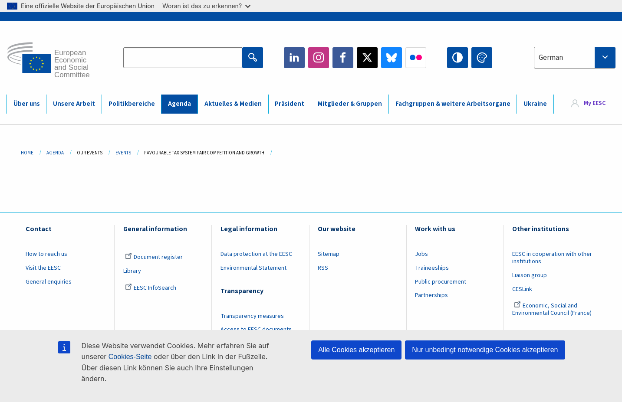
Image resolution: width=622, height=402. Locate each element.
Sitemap (328, 254)
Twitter (367, 57)
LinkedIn (294, 57)
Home (27, 153)
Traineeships (432, 268)
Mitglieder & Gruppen (350, 103)
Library (132, 271)
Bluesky (391, 57)
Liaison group (529, 275)
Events (123, 153)
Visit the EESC (43, 268)
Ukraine (535, 103)
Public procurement (440, 282)
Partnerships (431, 295)
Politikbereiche (132, 103)
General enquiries (49, 282)
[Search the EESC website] (182, 57)
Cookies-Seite (130, 356)
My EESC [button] (595, 103)
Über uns (26, 103)
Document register (154, 257)
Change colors (481, 57)
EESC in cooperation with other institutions (552, 258)
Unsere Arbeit (74, 103)
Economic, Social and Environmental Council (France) (552, 309)
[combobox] (574, 58)
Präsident (289, 103)
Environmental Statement (253, 268)
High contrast (457, 57)
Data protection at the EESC (256, 254)
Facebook (342, 57)
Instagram (318, 57)
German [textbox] (551, 57)
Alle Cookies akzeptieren (356, 349)
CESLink (522, 289)
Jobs (421, 254)
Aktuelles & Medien (233, 103)
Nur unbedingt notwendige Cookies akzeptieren (485, 349)
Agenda (179, 103)
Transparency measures (252, 316)
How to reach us (46, 254)
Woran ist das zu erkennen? (206, 6)
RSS (323, 268)
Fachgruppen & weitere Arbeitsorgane (452, 103)
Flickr (415, 57)
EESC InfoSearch (150, 288)
